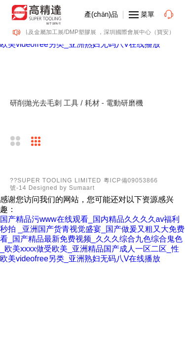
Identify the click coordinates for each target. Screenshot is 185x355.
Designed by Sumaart (62, 187)
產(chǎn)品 (101, 14)
